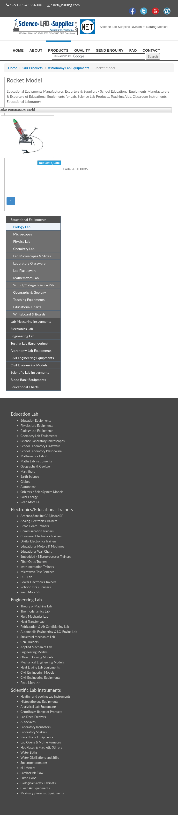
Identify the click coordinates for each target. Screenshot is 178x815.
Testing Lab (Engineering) (27, 343)
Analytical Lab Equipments (39, 707)
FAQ (133, 49)
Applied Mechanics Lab (36, 647)
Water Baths (29, 752)
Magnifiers (28, 471)
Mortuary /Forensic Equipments (42, 793)
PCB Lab (26, 577)
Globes (25, 482)
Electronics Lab (20, 328)
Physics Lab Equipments (37, 426)
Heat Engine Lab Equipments (40, 667)
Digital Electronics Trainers (39, 541)
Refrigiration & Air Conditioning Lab (45, 627)
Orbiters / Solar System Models (42, 492)
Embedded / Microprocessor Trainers (46, 556)
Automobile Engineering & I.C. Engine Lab (49, 632)
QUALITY (82, 49)
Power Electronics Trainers (38, 582)
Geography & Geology (27, 292)
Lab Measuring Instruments (29, 321)
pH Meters (28, 768)
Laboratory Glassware (27, 263)
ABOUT (36, 49)
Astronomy (28, 487)
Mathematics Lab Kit (35, 456)
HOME (18, 49)
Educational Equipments (26, 219)
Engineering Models (34, 652)
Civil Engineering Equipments (30, 357)
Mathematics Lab (24, 277)
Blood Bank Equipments (26, 379)
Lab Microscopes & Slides (32, 256)
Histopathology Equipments (39, 701)
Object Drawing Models (37, 657)
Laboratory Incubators (36, 727)
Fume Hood (29, 778)
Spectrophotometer (34, 763)
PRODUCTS (58, 49)
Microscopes (20, 234)
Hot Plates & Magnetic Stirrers (41, 747)
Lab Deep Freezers (33, 717)
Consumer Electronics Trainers (41, 536)
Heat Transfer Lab (32, 621)
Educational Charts (27, 307)
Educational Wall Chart (36, 551)
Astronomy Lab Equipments (68, 68)
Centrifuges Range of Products (41, 712)
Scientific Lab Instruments (28, 372)
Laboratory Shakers (34, 732)
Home (12, 68)
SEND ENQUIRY (110, 49)
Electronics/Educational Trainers (42, 509)
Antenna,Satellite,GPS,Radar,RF (42, 516)
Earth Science (30, 476)
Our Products (32, 68)
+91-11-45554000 (27, 5)
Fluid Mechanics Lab (34, 616)
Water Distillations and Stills (40, 757)
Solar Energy (29, 497)
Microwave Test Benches (37, 572)
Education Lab (24, 414)
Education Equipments (36, 420)
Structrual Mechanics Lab (38, 637)
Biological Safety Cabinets (38, 783)
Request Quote (49, 163)
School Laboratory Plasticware (41, 451)
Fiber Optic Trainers (34, 562)
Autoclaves (28, 722)
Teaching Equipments (28, 300)
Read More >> (30, 502)
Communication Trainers (37, 531)
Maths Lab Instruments (36, 461)
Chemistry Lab (21, 248)
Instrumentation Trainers (37, 567)
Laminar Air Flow (32, 773)
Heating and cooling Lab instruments (45, 696)
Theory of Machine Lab (36, 606)
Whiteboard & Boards (29, 314)
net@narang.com (66, 5)
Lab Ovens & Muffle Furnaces (41, 742)
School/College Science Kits (33, 285)
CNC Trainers (29, 642)
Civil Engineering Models (27, 365)
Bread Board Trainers (35, 526)
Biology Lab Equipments (37, 431)
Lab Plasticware (22, 270)
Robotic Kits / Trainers (36, 587)
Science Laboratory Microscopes (43, 441)
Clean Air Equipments (35, 788)
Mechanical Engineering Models (42, 662)
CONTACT (151, 49)
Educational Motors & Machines (42, 546)
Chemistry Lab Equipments (39, 436)
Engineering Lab (20, 335)
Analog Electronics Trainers (39, 521)
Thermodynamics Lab (35, 611)
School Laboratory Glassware (40, 446)
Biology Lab (19, 226)
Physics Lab (19, 241)
